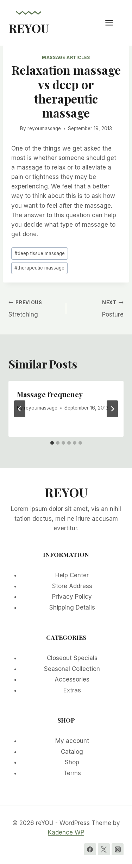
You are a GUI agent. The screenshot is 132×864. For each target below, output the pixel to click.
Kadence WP (66, 832)
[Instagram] (118, 849)
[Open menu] (113, 22)
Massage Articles (66, 57)
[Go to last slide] (19, 408)
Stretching (34, 308)
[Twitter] (104, 849)
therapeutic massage (39, 268)
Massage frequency (50, 394)
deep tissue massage (39, 253)
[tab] (52, 443)
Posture (98, 308)
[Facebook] (90, 849)
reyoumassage (44, 128)
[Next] (112, 408)
